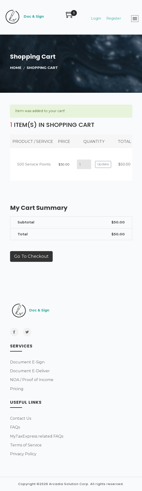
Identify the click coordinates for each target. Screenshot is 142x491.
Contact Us (20, 418)
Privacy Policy (23, 454)
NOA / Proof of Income (31, 379)
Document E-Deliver (30, 371)
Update (103, 164)
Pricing (16, 389)
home (15, 68)
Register (113, 18)
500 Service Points (34, 164)
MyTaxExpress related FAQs (36, 436)
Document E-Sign (27, 362)
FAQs (15, 427)
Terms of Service (26, 445)
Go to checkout (31, 256)
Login (96, 18)
